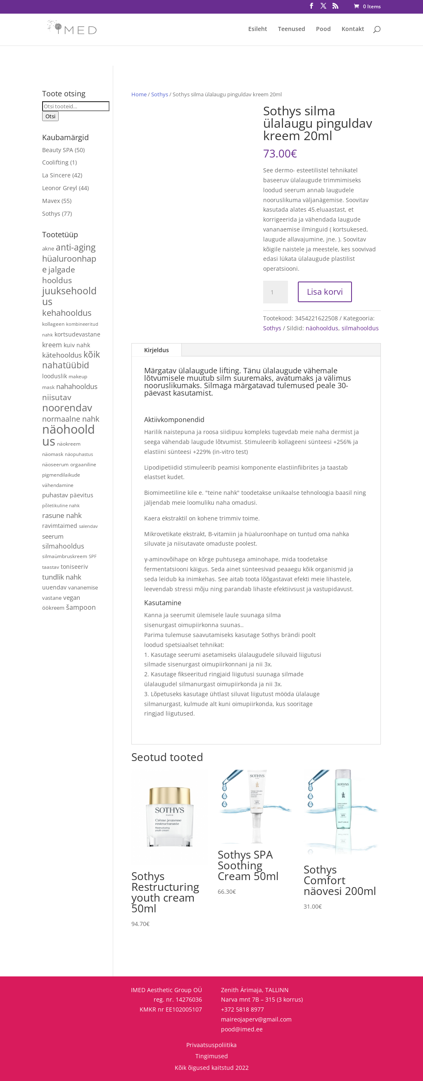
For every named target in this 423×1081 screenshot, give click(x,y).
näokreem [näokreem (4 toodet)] (69, 443)
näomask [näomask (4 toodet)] (52, 454)
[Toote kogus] (275, 292)
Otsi (50, 116)
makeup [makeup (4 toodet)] (78, 376)
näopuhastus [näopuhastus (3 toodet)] (79, 454)
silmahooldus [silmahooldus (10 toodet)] (63, 546)
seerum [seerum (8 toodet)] (53, 536)
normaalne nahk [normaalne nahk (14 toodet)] (70, 419)
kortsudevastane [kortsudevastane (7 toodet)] (77, 334)
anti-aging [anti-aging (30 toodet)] (75, 247)
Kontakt (353, 29)
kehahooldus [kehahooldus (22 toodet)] (67, 312)
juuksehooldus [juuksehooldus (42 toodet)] (69, 296)
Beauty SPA (57, 150)
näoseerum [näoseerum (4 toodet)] (55, 464)
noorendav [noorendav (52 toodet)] (67, 407)
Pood (323, 29)
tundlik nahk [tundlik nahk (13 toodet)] (61, 577)
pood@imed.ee (242, 1029)
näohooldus (322, 328)
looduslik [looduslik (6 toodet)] (54, 376)
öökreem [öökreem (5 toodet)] (53, 607)
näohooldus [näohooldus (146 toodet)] (68, 435)
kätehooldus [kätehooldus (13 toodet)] (62, 355)
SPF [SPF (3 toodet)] (93, 556)
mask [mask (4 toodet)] (48, 387)
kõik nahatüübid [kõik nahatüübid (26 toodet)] (71, 359)
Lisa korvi (325, 291)
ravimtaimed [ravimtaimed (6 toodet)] (59, 526)
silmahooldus (360, 328)
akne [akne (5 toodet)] (48, 248)
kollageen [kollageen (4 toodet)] (53, 323)
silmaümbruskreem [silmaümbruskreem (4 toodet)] (64, 556)
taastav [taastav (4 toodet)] (50, 566)
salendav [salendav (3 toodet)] (88, 526)
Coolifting (55, 162)
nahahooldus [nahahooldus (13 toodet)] (76, 386)
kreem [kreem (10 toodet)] (52, 344)
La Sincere (56, 175)
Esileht (257, 29)
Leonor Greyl (59, 188)
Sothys (159, 94)
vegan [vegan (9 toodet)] (71, 597)
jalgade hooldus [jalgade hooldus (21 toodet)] (58, 275)
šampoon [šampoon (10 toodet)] (81, 607)
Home (139, 94)
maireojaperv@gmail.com (256, 1019)
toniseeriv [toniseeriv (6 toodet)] (74, 566)
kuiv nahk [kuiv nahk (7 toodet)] (77, 345)
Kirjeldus (156, 350)
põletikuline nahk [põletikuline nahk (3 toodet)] (61, 505)
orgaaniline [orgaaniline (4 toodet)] (83, 464)
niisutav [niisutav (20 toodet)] (56, 397)
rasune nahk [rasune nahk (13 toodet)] (62, 515)
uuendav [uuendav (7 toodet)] (54, 587)
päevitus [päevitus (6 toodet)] (81, 495)
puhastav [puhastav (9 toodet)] (55, 495)
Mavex (51, 201)
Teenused (291, 29)
